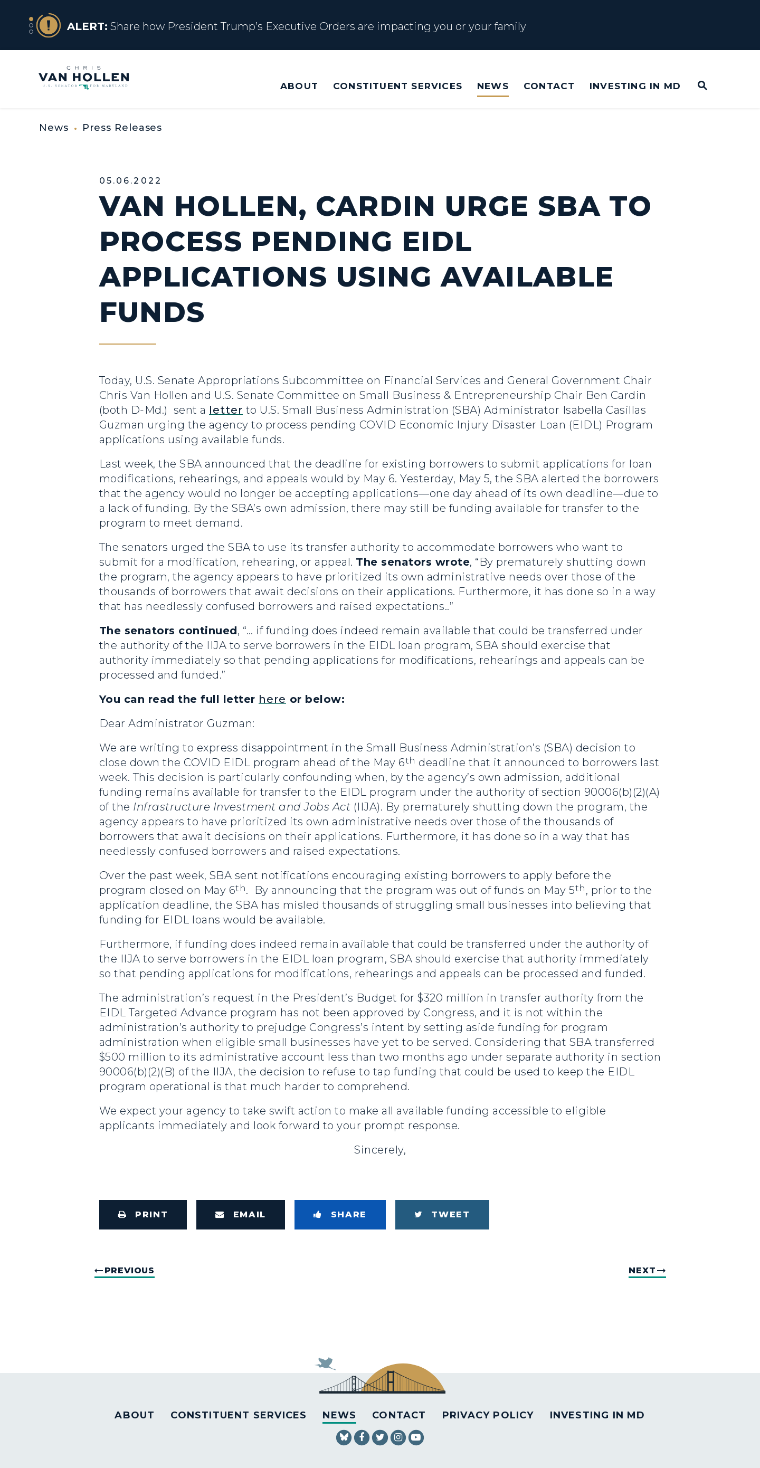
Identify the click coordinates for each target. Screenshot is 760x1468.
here (272, 699)
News (493, 85)
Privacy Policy (488, 1415)
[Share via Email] (240, 1214)
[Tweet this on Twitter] (442, 1214)
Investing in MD (635, 85)
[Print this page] (143, 1214)
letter (226, 410)
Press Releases (122, 128)
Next (642, 1270)
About (299, 85)
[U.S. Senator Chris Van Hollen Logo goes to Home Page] (91, 78)
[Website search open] (695, 86)
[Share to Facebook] (340, 1214)
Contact (549, 85)
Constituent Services (397, 85)
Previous (129, 1270)
